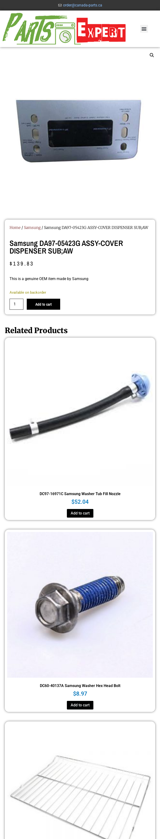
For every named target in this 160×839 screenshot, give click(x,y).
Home (15, 227)
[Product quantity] (16, 304)
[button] (144, 29)
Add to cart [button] (80, 513)
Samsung (32, 227)
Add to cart (43, 304)
